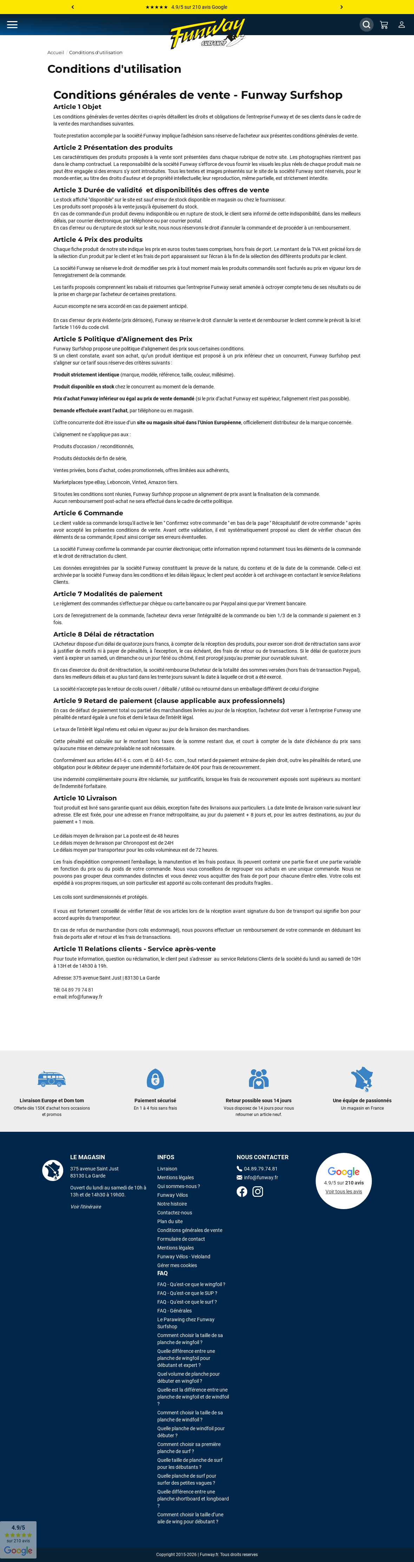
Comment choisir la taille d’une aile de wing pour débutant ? (190, 1518)
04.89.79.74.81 (257, 1169)
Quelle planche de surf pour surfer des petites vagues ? (186, 1479)
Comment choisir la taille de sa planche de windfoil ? (190, 1416)
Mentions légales (175, 1177)
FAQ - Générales (174, 1311)
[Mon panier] (384, 24)
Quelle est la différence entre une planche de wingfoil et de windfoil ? (193, 1397)
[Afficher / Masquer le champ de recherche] (367, 24)
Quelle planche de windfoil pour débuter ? (191, 1432)
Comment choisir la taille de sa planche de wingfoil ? (190, 1338)
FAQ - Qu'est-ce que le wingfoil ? (191, 1284)
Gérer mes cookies (177, 1265)
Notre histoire (172, 1204)
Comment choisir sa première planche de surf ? (189, 1447)
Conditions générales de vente (189, 1230)
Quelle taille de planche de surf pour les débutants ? (190, 1463)
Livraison (167, 1169)
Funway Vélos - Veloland (183, 1256)
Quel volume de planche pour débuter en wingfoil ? (188, 1377)
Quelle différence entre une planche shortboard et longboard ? (193, 1499)
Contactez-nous (174, 1212)
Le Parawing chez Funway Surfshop (186, 1323)
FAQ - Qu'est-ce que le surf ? (187, 1302)
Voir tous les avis (344, 1191)
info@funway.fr (257, 1177)
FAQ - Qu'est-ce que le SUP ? (187, 1293)
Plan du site (170, 1221)
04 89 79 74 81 (77, 990)
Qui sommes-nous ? (178, 1186)
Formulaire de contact (181, 1239)
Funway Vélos (172, 1195)
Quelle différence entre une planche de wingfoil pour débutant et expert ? (186, 1358)
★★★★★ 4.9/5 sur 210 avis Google (186, 7)
